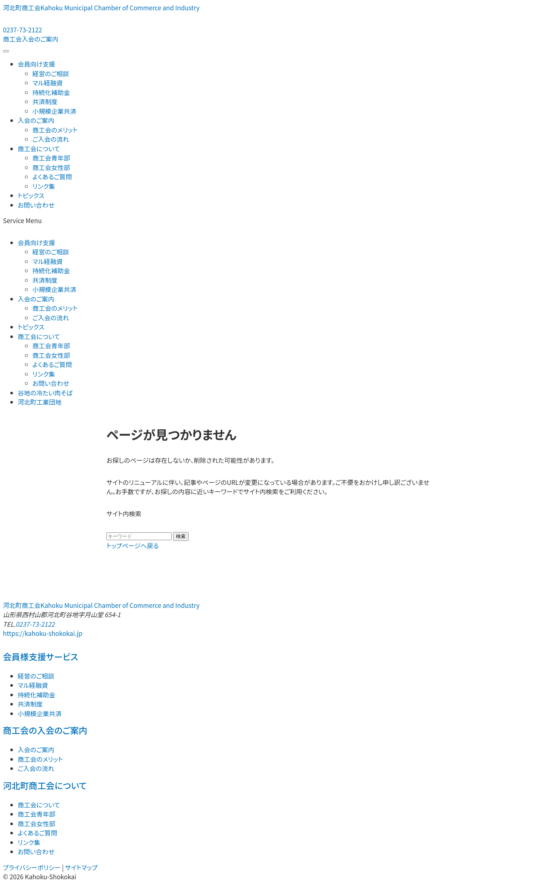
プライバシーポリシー (31, 867)
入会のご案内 (36, 120)
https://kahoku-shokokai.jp (42, 633)
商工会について (39, 148)
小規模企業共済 (54, 111)
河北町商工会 (101, 7)
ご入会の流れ (50, 139)
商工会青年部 (51, 157)
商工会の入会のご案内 (45, 730)
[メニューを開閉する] (6, 51)
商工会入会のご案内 (30, 38)
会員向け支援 (36, 63)
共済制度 (44, 101)
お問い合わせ (36, 205)
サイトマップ (81, 867)
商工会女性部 (51, 167)
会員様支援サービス (40, 656)
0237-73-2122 (35, 624)
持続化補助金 (51, 92)
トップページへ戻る (132, 545)
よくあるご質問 (52, 176)
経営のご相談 (50, 73)
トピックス (31, 195)
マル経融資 (47, 82)
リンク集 (43, 186)
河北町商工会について (45, 785)
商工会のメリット (55, 129)
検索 (181, 536)
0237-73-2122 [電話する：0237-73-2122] (22, 29)
